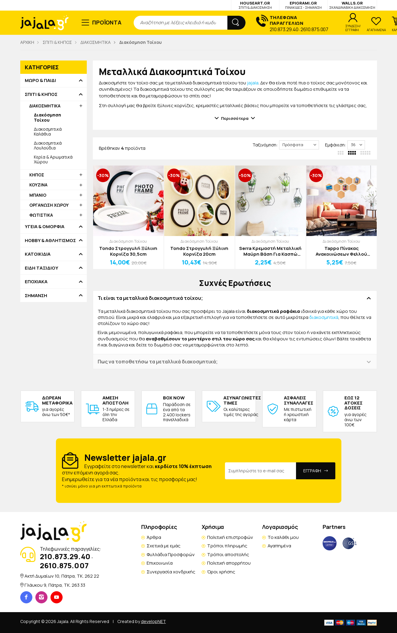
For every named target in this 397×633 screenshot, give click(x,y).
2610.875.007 (314, 29)
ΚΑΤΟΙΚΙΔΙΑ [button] (37, 254)
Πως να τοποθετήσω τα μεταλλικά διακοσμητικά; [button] (158, 361)
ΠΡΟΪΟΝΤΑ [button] (107, 22)
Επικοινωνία (160, 563)
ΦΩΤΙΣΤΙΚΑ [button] (41, 215)
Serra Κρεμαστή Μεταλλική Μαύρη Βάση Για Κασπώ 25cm (270, 251)
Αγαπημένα (279, 546)
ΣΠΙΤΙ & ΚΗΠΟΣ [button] (41, 94)
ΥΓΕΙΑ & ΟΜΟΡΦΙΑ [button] (44, 227)
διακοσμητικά (323, 317)
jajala (253, 83)
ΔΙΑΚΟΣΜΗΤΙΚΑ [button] (44, 106)
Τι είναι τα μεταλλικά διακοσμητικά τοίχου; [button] (150, 298)
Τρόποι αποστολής (228, 554)
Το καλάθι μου (283, 537)
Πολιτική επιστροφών (230, 537)
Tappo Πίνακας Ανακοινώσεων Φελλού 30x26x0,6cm (341, 251)
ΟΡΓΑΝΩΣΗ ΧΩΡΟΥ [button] (49, 205)
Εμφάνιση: (335, 145)
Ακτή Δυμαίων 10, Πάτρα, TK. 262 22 (61, 576)
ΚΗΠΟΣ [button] (36, 175)
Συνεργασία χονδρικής (171, 572)
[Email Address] (260, 470)
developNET (153, 621)
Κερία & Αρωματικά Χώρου (53, 159)
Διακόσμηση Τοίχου (128, 241)
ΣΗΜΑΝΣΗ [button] (36, 296)
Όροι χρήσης (221, 572)
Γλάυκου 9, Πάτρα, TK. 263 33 (54, 585)
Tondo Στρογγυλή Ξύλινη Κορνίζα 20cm (199, 251)
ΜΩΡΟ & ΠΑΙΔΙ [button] (40, 80)
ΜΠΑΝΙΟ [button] (37, 195)
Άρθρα (154, 537)
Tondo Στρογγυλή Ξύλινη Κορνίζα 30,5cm (128, 251)
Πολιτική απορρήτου (229, 563)
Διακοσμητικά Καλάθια (48, 131)
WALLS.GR (352, 5)
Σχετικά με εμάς (164, 546)
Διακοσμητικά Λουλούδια (48, 145)
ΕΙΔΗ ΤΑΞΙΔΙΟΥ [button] (41, 268)
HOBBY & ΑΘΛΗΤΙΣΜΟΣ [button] (50, 241)
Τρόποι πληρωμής (227, 546)
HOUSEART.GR (255, 5)
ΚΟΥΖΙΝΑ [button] (38, 185)
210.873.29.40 (284, 29)
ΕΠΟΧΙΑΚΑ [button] (36, 282)
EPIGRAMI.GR (303, 5)
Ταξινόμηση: (265, 145)
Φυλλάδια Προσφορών (171, 554)
